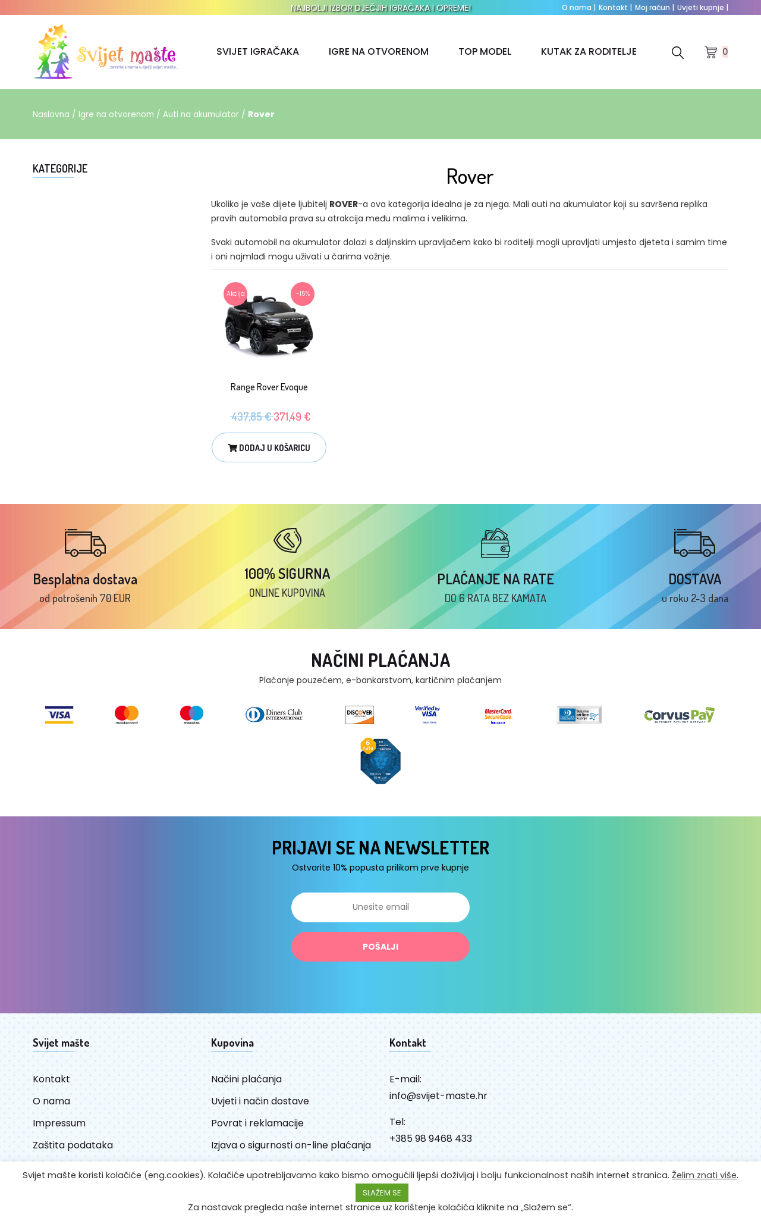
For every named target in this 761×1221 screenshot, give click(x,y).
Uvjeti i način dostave (260, 1109)
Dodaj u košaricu (269, 448)
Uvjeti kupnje (702, 7)
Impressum (59, 1131)
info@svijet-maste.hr (438, 1103)
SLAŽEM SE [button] (382, 1192)
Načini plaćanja (246, 1087)
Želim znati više (704, 1175)
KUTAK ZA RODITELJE (589, 51)
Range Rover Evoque (269, 387)
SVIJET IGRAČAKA (257, 51)
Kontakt (615, 7)
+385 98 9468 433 (430, 1146)
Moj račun (654, 7)
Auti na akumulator (206, 114)
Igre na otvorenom (118, 114)
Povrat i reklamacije (257, 1131)
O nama (579, 7)
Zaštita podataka (73, 1153)
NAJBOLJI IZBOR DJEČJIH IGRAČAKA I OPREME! (381, 8)
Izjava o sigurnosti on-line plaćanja (291, 1153)
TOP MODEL (484, 51)
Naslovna (51, 114)
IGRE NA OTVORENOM (379, 51)
